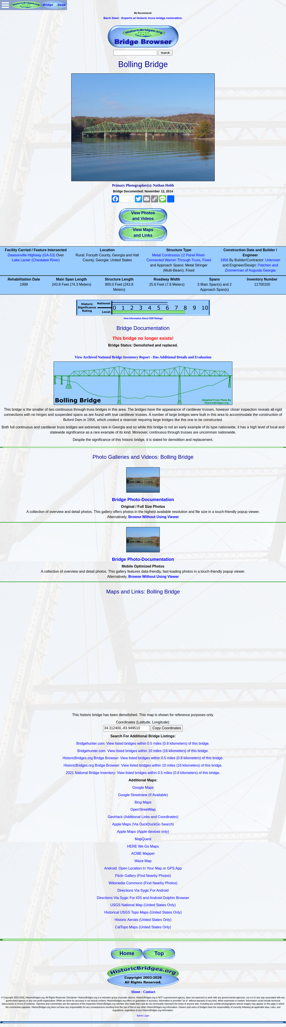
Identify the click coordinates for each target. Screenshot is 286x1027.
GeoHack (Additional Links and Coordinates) (143, 817)
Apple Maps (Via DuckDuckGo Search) (143, 824)
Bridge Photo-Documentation (143, 499)
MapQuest (143, 839)
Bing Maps (143, 802)
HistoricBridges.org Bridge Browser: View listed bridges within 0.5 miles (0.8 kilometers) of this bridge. (143, 758)
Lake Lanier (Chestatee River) (35, 260)
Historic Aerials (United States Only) (143, 920)
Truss (195, 260)
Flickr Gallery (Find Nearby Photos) (143, 876)
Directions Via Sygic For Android (142, 890)
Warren (170, 260)
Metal (156, 255)
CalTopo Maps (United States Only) (143, 927)
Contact (149, 992)
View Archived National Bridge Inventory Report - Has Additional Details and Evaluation (143, 357)
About (135, 992)
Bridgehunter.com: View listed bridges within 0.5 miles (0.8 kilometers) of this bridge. (143, 743)
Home (127, 953)
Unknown (272, 260)
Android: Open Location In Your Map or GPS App (143, 868)
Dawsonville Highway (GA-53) (31, 255)
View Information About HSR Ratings (142, 318)
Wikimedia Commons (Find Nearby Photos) (143, 883)
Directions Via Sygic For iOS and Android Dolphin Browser (143, 898)
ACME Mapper (143, 853)
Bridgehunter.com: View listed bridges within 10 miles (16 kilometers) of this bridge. (143, 751)
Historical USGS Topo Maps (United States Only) (143, 912)
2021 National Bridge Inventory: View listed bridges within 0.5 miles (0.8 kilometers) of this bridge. (143, 773)
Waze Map (143, 861)
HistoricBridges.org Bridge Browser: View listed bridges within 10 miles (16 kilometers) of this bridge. (142, 765)
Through (184, 260)
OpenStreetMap (143, 809)
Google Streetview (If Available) (143, 795)
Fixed (206, 260)
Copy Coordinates (166, 728)
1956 (224, 260)
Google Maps (143, 787)
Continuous (171, 255)
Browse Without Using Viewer (153, 517)
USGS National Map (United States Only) (143, 905)
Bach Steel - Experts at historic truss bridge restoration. (143, 18)
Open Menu (5, 5)
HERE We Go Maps (143, 846)
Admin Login (143, 1015)
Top (159, 953)
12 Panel (188, 255)
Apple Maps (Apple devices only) (143, 832)
